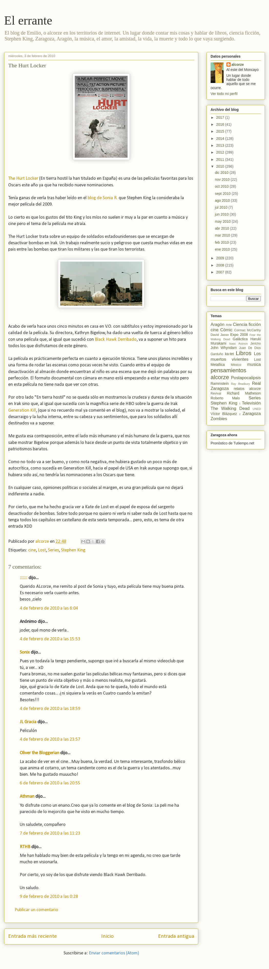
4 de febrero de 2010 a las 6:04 (49, 608)
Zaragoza (252, 413)
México (236, 365)
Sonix (25, 652)
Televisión (251, 403)
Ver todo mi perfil (224, 94)
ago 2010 (223, 200)
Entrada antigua (176, 936)
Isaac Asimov (238, 343)
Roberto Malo (225, 398)
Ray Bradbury (240, 383)
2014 (220, 138)
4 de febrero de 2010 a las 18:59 (50, 708)
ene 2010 (223, 249)
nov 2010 (223, 179)
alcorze (238, 64)
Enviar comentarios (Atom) (114, 953)
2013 (220, 145)
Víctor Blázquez (224, 414)
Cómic (226, 329)
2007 (220, 272)
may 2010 (223, 221)
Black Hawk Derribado (116, 339)
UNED (257, 408)
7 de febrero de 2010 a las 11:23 (50, 833)
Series (53, 550)
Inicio (107, 936)
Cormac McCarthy (247, 330)
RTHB (25, 847)
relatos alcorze (247, 389)
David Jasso (220, 335)
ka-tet (229, 354)
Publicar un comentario (36, 910)
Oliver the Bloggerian (39, 753)
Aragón (217, 324)
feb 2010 (222, 242)
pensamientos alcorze (228, 373)
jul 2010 (222, 207)
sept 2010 (223, 193)
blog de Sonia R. (103, 198)
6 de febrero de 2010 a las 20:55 (50, 783)
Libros (243, 353)
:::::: (23, 578)
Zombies (219, 418)
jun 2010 (222, 214)
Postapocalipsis (246, 377)
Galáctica (240, 339)
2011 (220, 159)
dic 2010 (222, 173)
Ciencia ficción (247, 324)
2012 (220, 152)
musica (254, 364)
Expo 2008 (239, 335)
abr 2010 (222, 228)
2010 (220, 166)
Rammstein (220, 383)
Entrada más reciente (32, 936)
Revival (216, 393)
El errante (28, 20)
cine (32, 550)
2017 (220, 117)
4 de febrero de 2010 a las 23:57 (50, 739)
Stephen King (73, 550)
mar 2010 (223, 235)
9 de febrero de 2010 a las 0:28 (49, 896)
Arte (229, 325)
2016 (220, 124)
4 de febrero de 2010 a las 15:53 (50, 639)
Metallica (218, 365)
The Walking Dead (230, 408)
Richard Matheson (244, 393)
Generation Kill (22, 410)
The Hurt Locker (23, 178)
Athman (27, 796)
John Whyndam (224, 348)
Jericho (255, 343)
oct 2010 (222, 186)
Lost (42, 550)
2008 (220, 265)
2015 (220, 131)
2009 (220, 258)
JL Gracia (28, 722)
